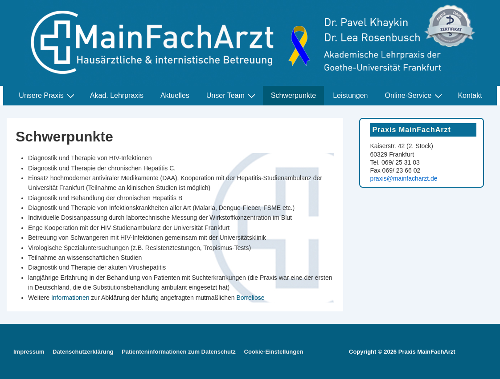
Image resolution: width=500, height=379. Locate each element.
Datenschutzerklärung (83, 351)
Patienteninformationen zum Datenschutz (179, 351)
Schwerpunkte (293, 95)
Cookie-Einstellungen (273, 351)
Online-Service (414, 95)
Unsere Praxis (47, 95)
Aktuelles (174, 95)
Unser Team (232, 95)
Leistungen (350, 95)
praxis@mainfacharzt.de (403, 178)
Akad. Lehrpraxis (116, 95)
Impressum (28, 351)
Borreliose (250, 297)
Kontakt (470, 95)
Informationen (70, 297)
